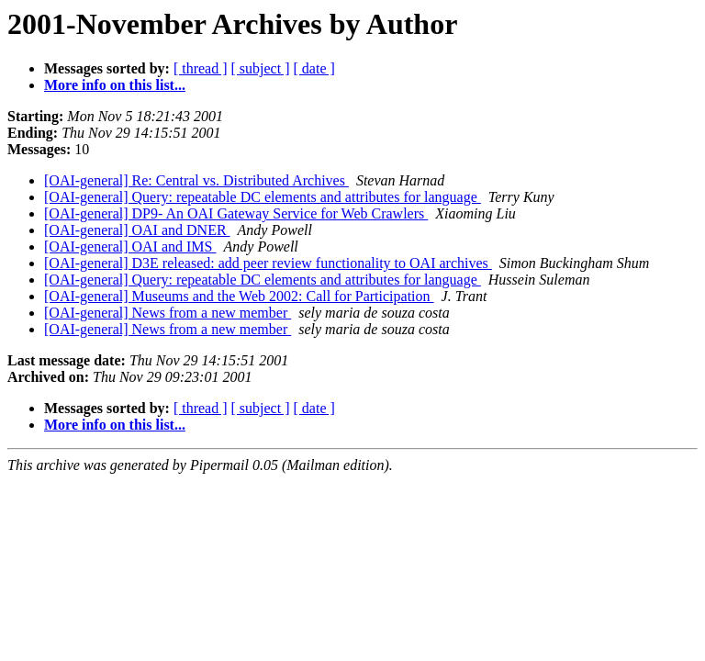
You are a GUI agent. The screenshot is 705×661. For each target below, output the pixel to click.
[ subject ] (260, 68)
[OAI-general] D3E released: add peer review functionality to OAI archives (268, 263)
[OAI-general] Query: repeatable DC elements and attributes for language (262, 197)
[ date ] (314, 68)
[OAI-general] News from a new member (167, 312)
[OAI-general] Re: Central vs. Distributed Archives (196, 180)
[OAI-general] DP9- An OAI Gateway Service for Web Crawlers (236, 213)
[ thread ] (200, 68)
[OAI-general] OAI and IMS (130, 246)
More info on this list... (114, 85)
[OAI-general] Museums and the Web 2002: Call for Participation (239, 296)
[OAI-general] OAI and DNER (137, 230)
